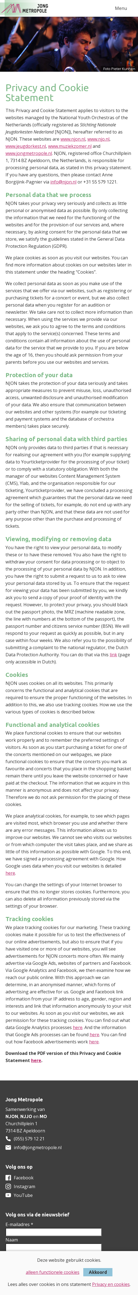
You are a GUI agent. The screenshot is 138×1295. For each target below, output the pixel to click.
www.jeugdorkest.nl (25, 146)
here (10, 873)
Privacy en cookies (111, 1284)
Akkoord (98, 1272)
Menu (121, 8)
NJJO (26, 1116)
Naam (11, 1240)
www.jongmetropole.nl (28, 153)
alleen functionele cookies (52, 1272)
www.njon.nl (72, 139)
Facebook (24, 1178)
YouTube (23, 1195)
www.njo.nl (98, 139)
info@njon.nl (63, 182)
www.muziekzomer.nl (70, 146)
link (113, 655)
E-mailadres (19, 1224)
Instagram (24, 1186)
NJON (11, 1116)
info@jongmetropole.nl (38, 1147)
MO (43, 1116)
